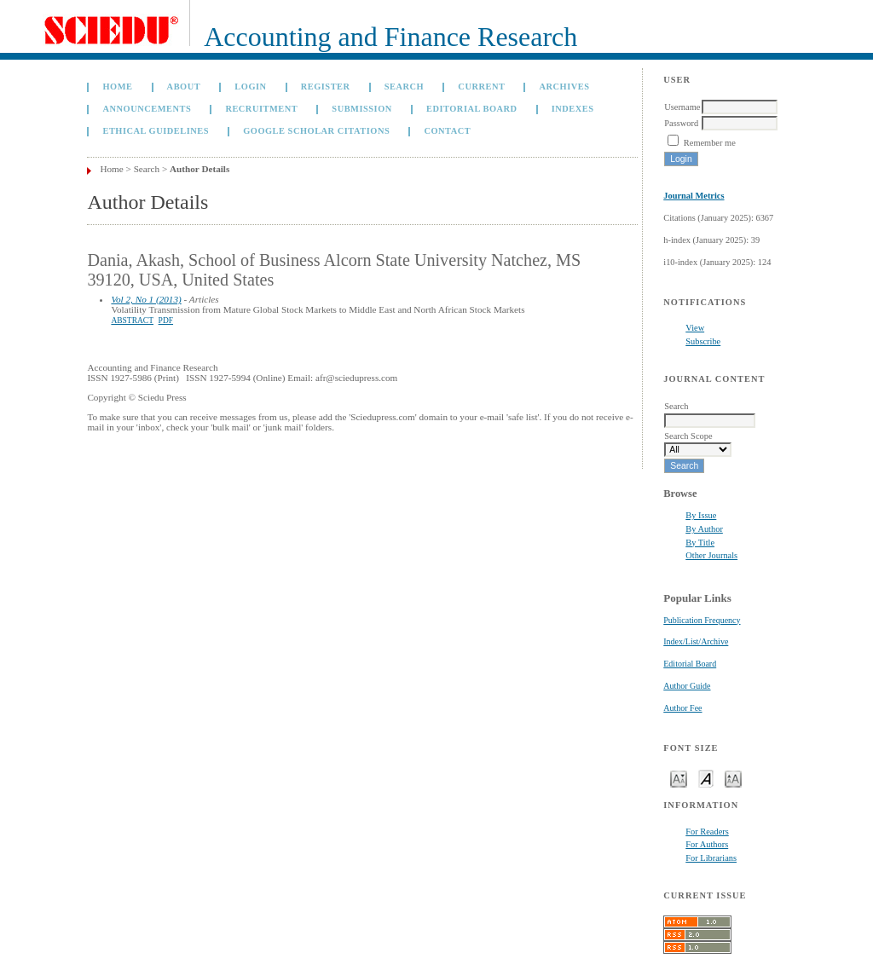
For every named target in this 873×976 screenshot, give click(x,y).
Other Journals (711, 555)
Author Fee (682, 708)
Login (250, 86)
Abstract (132, 320)
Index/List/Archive (695, 641)
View (694, 327)
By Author (704, 529)
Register (325, 86)
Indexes (573, 108)
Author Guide (686, 685)
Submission (361, 108)
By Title (699, 542)
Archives (565, 86)
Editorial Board (689, 663)
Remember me (710, 142)
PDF (166, 320)
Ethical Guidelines (155, 131)
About (184, 86)
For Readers (707, 831)
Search (404, 86)
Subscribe (702, 341)
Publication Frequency (701, 620)
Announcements (146, 108)
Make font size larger (733, 778)
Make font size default (705, 778)
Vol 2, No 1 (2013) (146, 299)
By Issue (700, 515)
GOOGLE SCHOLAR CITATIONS (316, 131)
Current (481, 86)
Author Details (199, 169)
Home (117, 86)
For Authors (706, 844)
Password (681, 123)
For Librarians (711, 858)
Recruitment (261, 108)
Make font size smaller (678, 778)
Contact (447, 131)
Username (682, 107)
